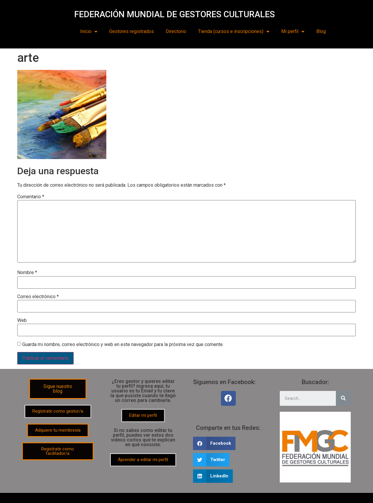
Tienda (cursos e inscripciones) (233, 31)
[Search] (343, 398)
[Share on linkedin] (213, 476)
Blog (321, 31)
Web (22, 320)
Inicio (88, 31)
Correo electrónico (38, 296)
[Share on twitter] (211, 459)
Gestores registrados (131, 31)
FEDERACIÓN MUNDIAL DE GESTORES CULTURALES (174, 14)
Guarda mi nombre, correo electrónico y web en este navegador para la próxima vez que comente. (123, 344)
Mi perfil (292, 31)
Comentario (30, 196)
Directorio (176, 31)
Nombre (27, 272)
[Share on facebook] (214, 443)
